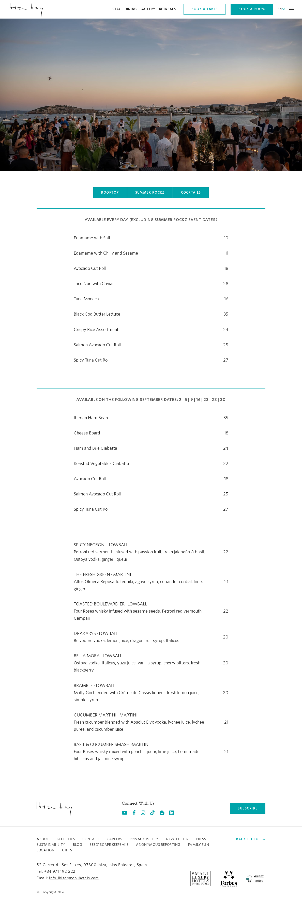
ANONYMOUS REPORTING (158, 845)
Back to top (250, 839)
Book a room (251, 9)
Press (201, 839)
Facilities (66, 839)
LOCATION (45, 850)
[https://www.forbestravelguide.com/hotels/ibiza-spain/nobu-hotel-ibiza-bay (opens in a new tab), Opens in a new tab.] (228, 878)
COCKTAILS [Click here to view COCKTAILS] (191, 192)
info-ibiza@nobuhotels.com (74, 878)
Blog (77, 845)
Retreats (167, 9)
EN (281, 9)
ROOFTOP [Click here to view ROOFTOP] (110, 192)
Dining (131, 9)
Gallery (148, 9)
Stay (116, 9)
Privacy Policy (144, 839)
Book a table (204, 9)
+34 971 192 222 (60, 871)
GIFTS (67, 850)
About (43, 839)
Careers (114, 839)
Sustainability (51, 845)
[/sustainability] (255, 878)
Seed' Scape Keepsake (109, 845)
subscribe (248, 808)
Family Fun (198, 845)
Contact (90, 839)
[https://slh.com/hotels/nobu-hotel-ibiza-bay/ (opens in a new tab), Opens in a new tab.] (200, 878)
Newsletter (177, 839)
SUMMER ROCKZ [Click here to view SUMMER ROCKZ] (150, 192)
